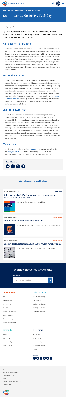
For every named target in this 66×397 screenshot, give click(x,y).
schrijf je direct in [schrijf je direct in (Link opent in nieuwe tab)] (14, 152)
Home (4, 10)
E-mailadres (16, 275)
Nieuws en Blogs (19, 10)
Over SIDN (10, 10)
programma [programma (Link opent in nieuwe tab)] (32, 149)
